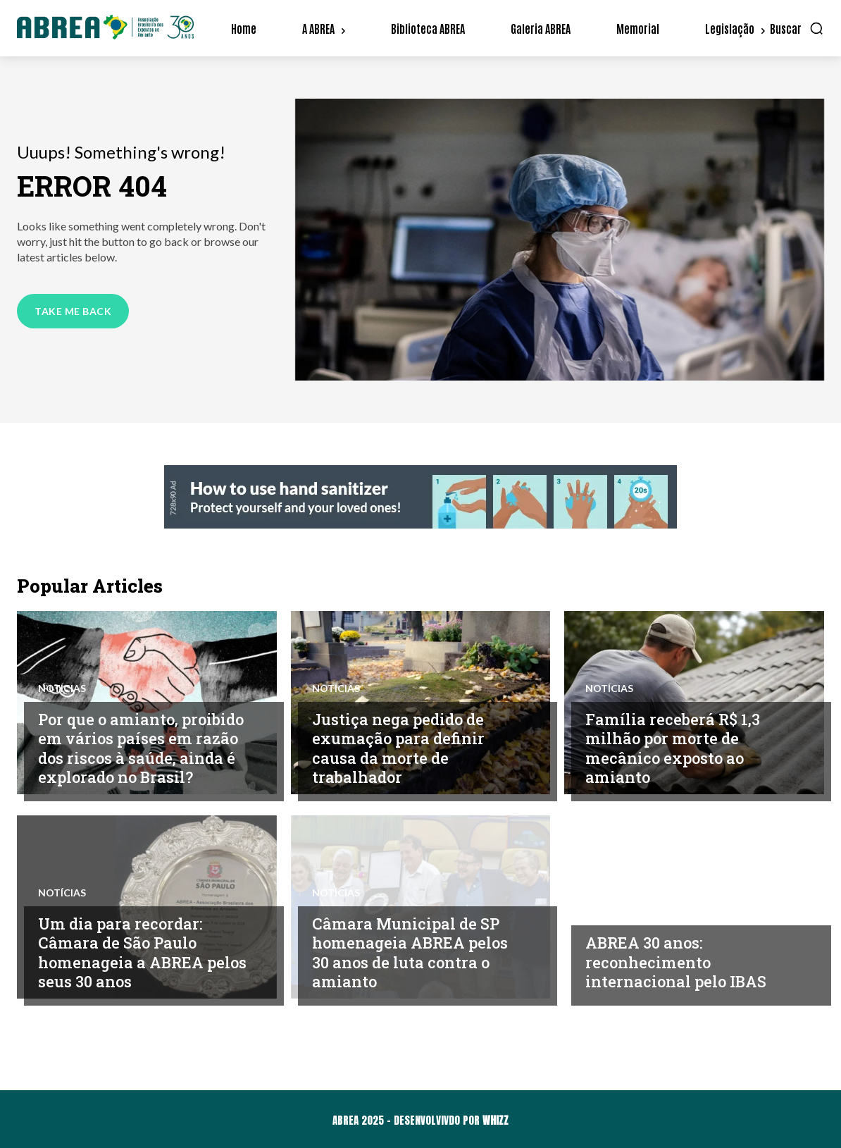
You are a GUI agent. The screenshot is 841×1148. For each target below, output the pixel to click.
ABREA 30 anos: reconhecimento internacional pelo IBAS (680, 962)
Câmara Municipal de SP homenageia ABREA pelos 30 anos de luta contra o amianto (416, 952)
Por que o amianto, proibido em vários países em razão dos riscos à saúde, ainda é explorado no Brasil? (140, 738)
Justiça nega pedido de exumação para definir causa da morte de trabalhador (403, 748)
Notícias (62, 669)
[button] (797, 28)
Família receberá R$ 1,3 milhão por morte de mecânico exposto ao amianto (676, 748)
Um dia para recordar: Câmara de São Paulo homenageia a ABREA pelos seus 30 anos (125, 952)
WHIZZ (495, 1120)
